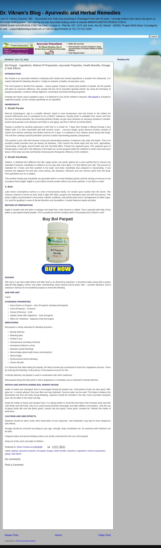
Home (58, 535)
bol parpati (41, 451)
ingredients (81, 451)
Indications (71, 451)
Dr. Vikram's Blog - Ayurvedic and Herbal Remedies (60, 13)
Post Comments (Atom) (26, 541)
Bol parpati (93, 97)
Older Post (105, 535)
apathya (14, 451)
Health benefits (60, 451)
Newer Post (11, 535)
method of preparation (96, 451)
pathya (8, 454)
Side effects (16, 454)
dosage (50, 451)
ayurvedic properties (27, 451)
